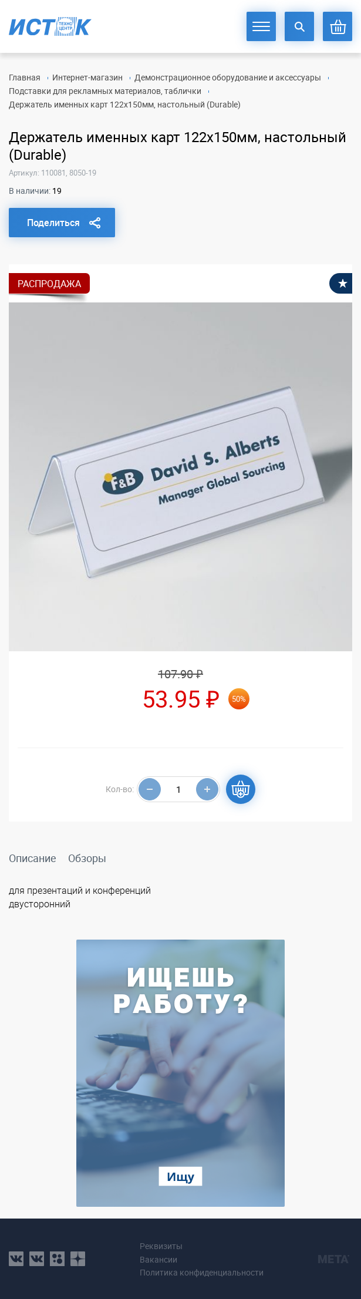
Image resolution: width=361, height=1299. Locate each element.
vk (16, 1258)
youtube (77, 1258)
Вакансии (158, 1259)
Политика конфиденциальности (202, 1272)
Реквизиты (161, 1245)
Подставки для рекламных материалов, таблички (105, 90)
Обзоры (87, 858)
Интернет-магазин (87, 77)
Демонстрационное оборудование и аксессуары (227, 77)
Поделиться (53, 222)
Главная (25, 77)
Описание (32, 858)
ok (57, 1258)
